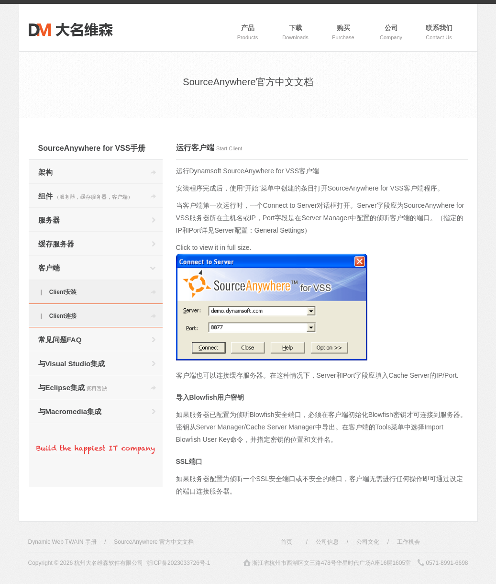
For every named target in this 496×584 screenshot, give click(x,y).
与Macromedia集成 (70, 411)
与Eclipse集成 (73, 387)
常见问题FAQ (60, 340)
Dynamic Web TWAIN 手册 (62, 542)
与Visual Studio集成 (71, 363)
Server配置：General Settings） (262, 230)
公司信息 (327, 542)
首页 (286, 542)
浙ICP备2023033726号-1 (178, 563)
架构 (45, 172)
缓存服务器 (56, 244)
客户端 (49, 268)
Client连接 (63, 316)
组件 (85, 196)
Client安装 (63, 292)
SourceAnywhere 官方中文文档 (154, 542)
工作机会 (408, 542)
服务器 (49, 220)
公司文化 (367, 542)
